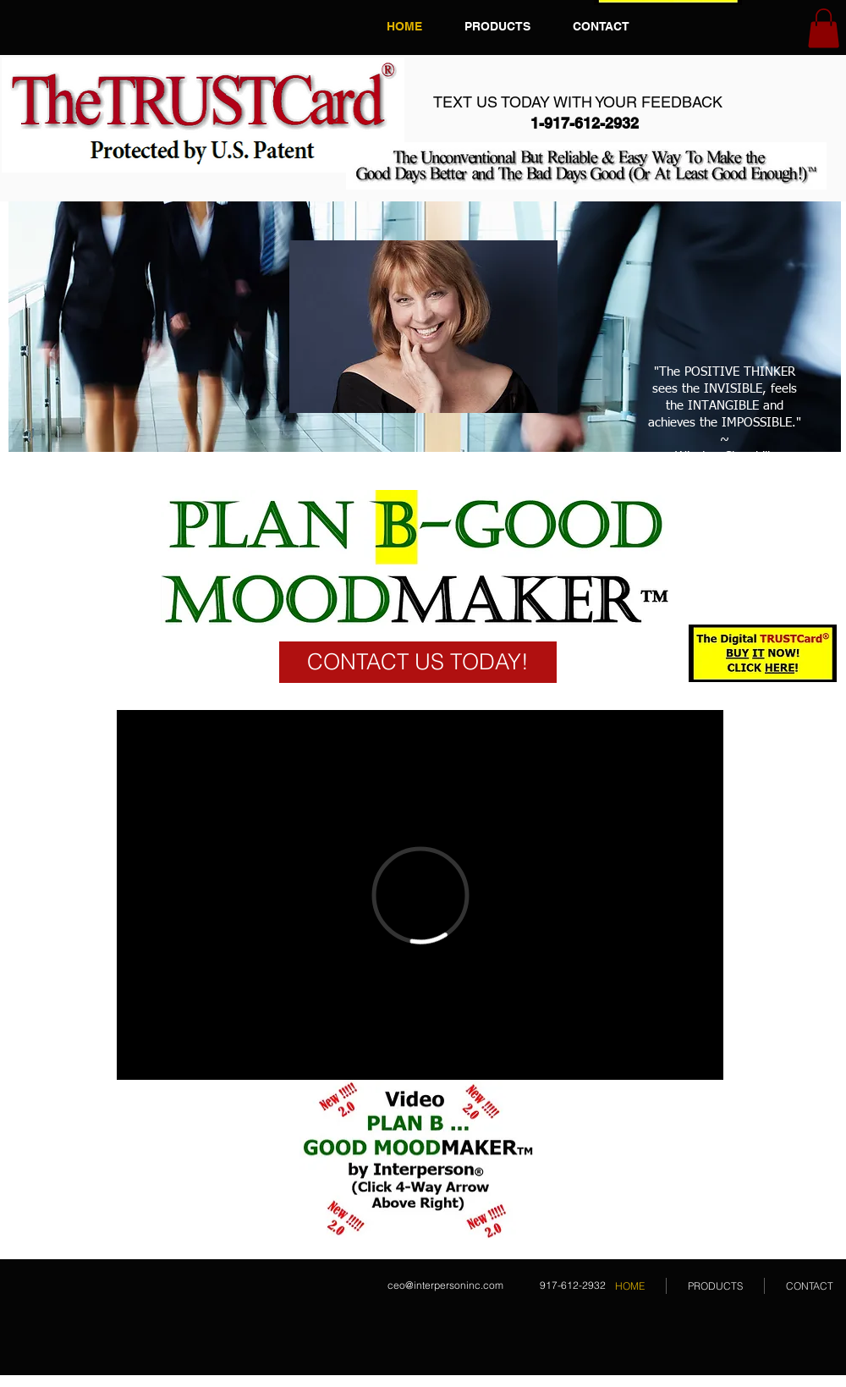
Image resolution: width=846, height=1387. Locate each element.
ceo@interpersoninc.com (445, 1285)
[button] (823, 28)
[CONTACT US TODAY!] (418, 662)
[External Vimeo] (420, 895)
